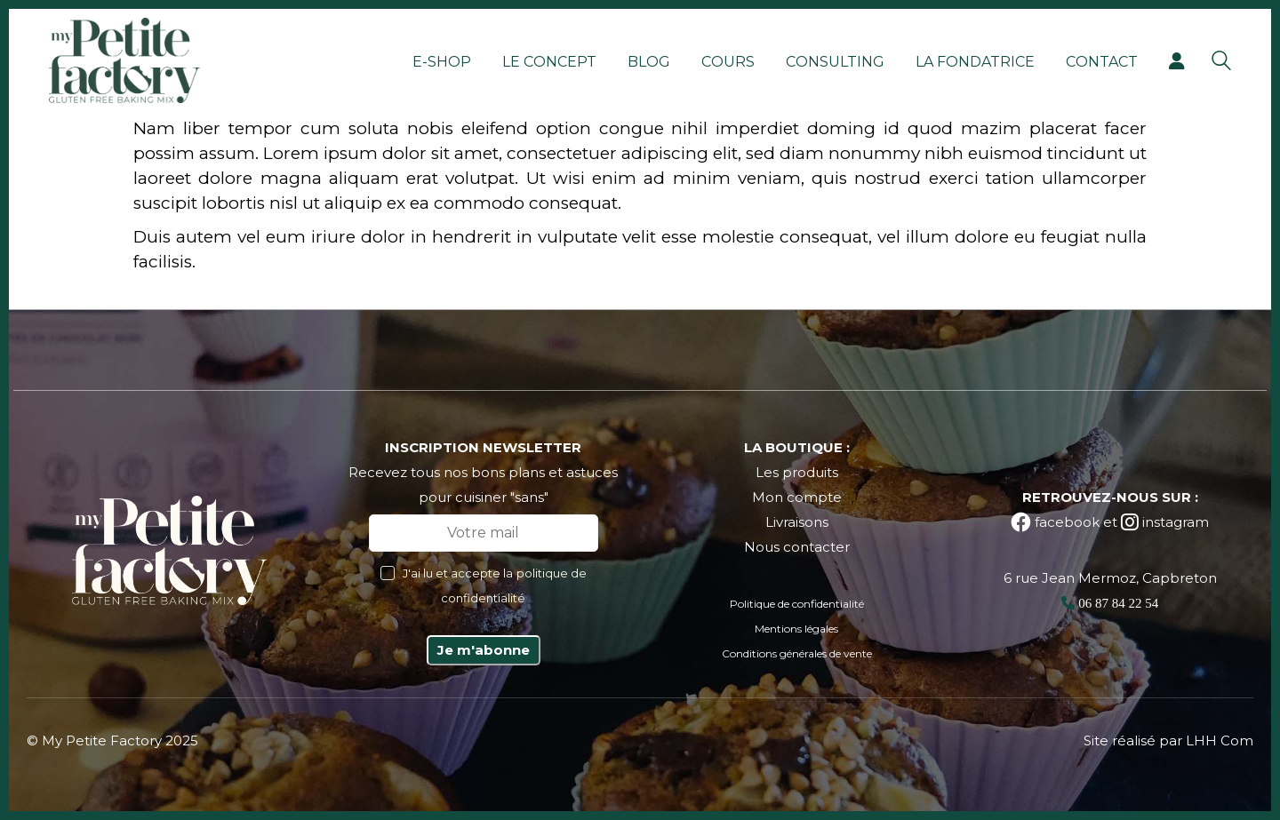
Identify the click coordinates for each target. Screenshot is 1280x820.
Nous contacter (797, 546)
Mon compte (797, 497)
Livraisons (796, 521)
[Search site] (1221, 63)
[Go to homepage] (124, 60)
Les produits (797, 472)
